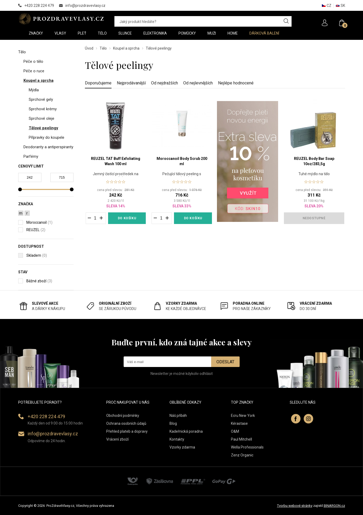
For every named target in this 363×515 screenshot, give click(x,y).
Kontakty (177, 439)
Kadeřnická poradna (186, 431)
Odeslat (225, 361)
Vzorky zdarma (182, 447)
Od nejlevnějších (198, 82)
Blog (173, 423)
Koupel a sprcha (126, 48)
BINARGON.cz (334, 506)
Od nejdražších (164, 82)
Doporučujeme (98, 82)
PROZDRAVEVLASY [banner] (61, 19)
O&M (235, 431)
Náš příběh (178, 415)
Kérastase (239, 423)
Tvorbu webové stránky (294, 506)
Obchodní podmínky (122, 415)
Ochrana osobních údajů (126, 423)
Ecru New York (243, 415)
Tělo (103, 48)
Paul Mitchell (241, 439)
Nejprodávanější (131, 82)
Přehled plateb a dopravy (127, 431)
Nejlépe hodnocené (236, 82)
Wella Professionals (247, 447)
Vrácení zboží (117, 439)
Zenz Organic (242, 455)
